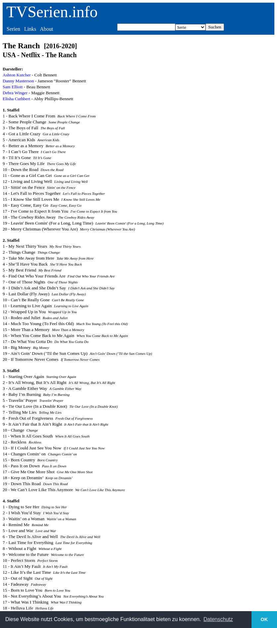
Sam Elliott (13, 86)
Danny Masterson (18, 80)
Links (30, 29)
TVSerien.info (52, 12)
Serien (13, 29)
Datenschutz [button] (218, 619)
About (46, 29)
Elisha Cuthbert (16, 98)
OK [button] (264, 619)
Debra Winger (15, 92)
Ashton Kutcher (17, 74)
